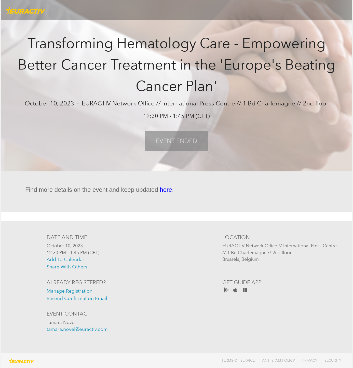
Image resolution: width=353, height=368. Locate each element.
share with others (67, 267)
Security (332, 360)
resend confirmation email (77, 298)
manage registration (69, 291)
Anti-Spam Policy (278, 360)
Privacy (309, 360)
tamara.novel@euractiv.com (77, 329)
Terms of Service (238, 360)
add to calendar (65, 259)
